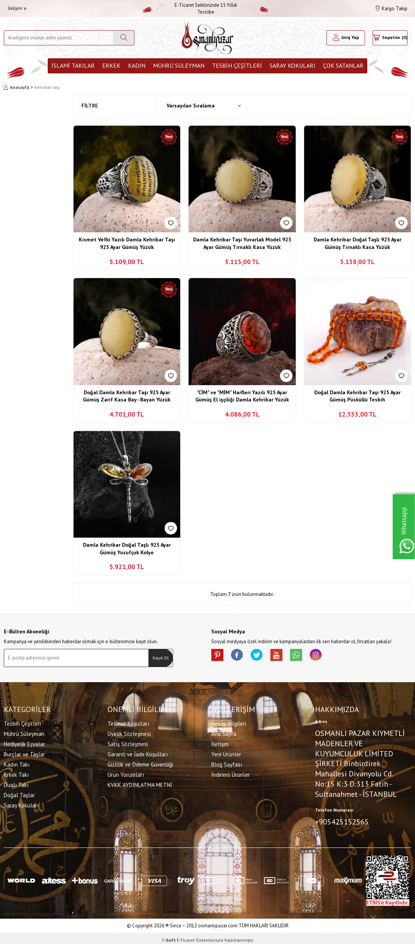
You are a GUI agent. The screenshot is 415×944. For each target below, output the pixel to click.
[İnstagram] (332, 656)
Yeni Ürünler (226, 752)
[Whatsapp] (309, 656)
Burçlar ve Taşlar (24, 752)
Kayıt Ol (161, 658)
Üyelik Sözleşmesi (129, 732)
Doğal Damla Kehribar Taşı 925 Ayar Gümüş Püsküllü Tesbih (357, 396)
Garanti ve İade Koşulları (138, 752)
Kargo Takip (391, 8)
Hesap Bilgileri (228, 722)
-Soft (169, 936)
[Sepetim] (390, 37)
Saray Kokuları (292, 65)
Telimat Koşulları (128, 722)
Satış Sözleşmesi (128, 742)
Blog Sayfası (226, 763)
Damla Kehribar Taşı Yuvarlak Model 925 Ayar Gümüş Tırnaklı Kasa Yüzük (242, 243)
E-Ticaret (186, 936)
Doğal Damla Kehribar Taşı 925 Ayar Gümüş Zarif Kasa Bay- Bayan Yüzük (126, 396)
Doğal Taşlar (19, 793)
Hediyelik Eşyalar (24, 742)
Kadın (136, 65)
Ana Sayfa (223, 732)
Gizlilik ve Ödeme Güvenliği (140, 763)
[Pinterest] (218, 656)
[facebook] (241, 656)
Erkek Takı (16, 773)
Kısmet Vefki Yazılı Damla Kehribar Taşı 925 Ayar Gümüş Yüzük (127, 243)
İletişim (17, 8)
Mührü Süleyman (178, 65)
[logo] (207, 37)
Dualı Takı (16, 783)
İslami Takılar (73, 65)
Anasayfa (16, 87)
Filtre (89, 105)
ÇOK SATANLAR (343, 65)
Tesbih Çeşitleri (237, 65)
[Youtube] (287, 656)
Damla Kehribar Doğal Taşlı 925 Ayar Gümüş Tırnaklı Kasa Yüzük (357, 243)
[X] (264, 656)
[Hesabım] (345, 37)
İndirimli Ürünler (230, 773)
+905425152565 (342, 820)
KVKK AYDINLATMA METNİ (140, 783)
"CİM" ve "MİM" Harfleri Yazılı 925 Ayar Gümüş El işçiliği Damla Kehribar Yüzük (242, 396)
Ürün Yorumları (126, 773)
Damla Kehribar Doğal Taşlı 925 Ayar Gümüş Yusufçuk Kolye (127, 548)
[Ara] (123, 38)
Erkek (111, 65)
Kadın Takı (17, 763)
